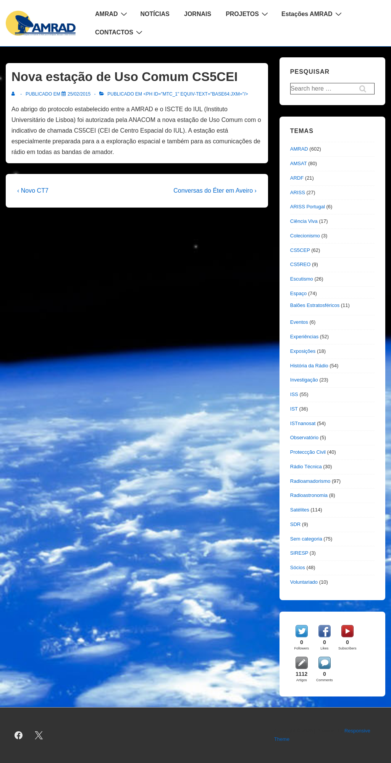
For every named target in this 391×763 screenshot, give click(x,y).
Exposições (302, 351)
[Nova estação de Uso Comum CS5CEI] (79, 94)
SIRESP (299, 553)
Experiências (304, 336)
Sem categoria (306, 539)
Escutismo (301, 279)
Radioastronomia (309, 495)
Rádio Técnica (306, 466)
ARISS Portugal (307, 206)
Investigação (304, 380)
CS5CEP (300, 250)
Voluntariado (304, 582)
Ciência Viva (304, 221)
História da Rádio (309, 366)
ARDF (297, 178)
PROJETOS (248, 13)
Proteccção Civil (308, 452)
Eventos (299, 322)
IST (294, 409)
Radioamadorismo (310, 481)
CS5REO (300, 264)
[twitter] (39, 735)
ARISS (297, 192)
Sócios (297, 567)
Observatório (304, 437)
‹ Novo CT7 (32, 190)
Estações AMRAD (312, 13)
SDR (295, 524)
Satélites (299, 510)
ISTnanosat (303, 423)
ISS (294, 394)
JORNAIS (197, 14)
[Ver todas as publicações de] (14, 94)
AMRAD (112, 13)
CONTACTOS (119, 32)
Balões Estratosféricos (314, 305)
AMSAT (298, 163)
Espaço (298, 293)
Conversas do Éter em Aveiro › (215, 190)
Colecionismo (305, 236)
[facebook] (18, 735)
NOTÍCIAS (155, 14)
